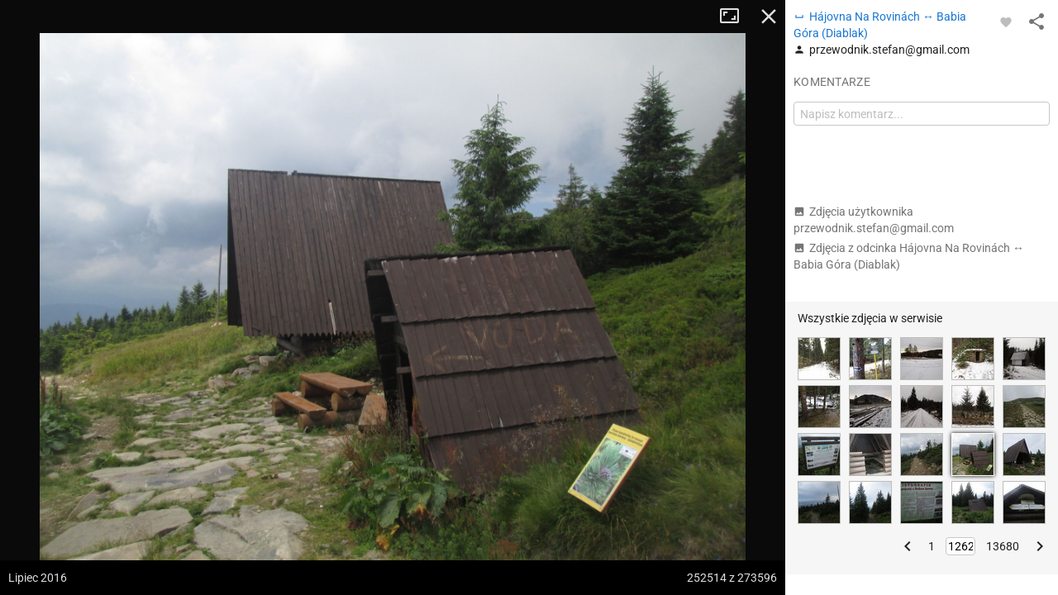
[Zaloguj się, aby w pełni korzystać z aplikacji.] (1006, 21)
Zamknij (768, 16)
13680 (1002, 546)
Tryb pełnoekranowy (735, 16)
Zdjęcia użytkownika (874, 220)
